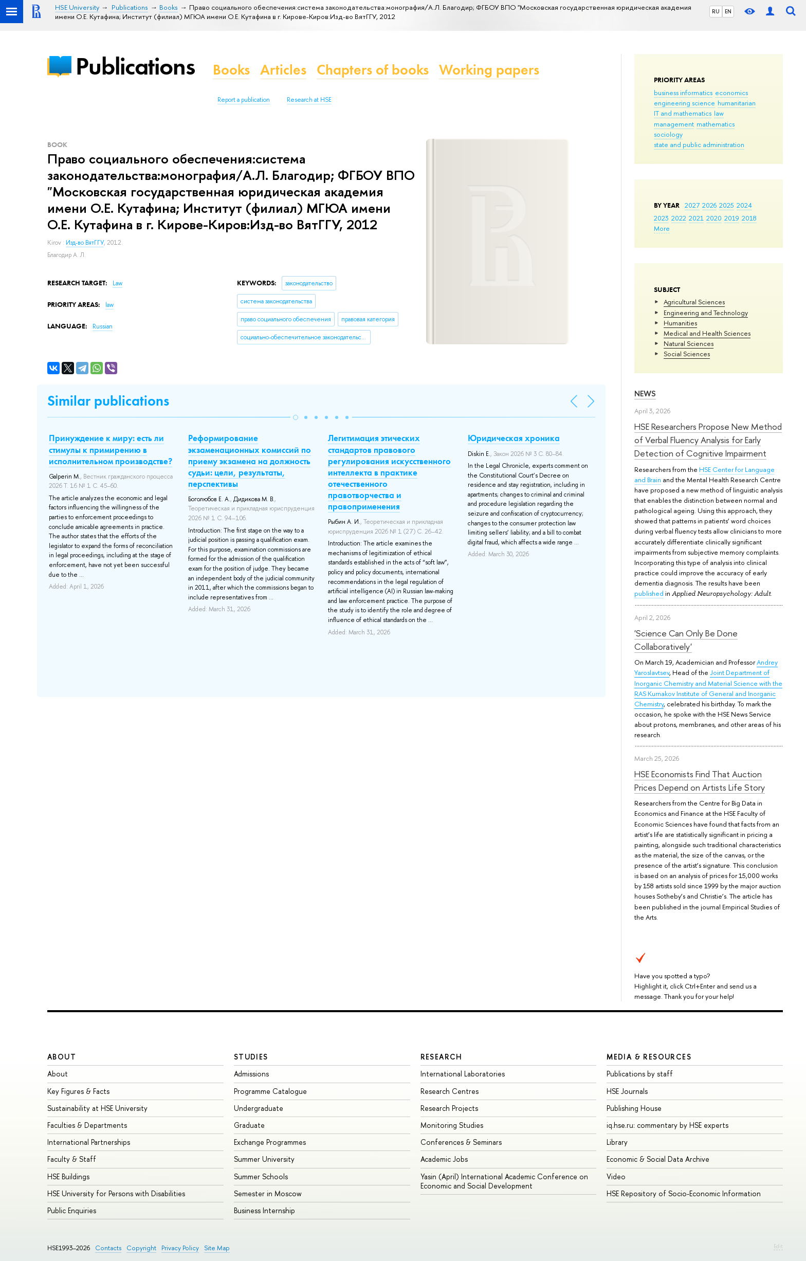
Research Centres (449, 1091)
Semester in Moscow (268, 1193)
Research (441, 1057)
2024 (744, 205)
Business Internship (264, 1210)
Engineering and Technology (706, 312)
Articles (283, 70)
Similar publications (108, 401)
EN (728, 11)
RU (716, 11)
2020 (714, 218)
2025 (726, 205)
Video (616, 1176)
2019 (731, 218)
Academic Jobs (444, 1159)
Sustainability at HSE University (97, 1108)
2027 (692, 205)
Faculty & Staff (71, 1159)
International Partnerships (88, 1142)
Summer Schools (261, 1176)
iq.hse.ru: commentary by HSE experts (667, 1125)
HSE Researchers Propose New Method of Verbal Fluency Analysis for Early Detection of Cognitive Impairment (708, 440)
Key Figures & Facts (78, 1091)
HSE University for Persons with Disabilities (116, 1193)
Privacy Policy (180, 1248)
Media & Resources (649, 1057)
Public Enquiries (71, 1210)
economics (731, 92)
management (674, 124)
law (719, 113)
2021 (696, 218)
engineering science (684, 102)
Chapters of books (373, 70)
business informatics (683, 92)
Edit (778, 1246)
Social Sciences (687, 353)
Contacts (108, 1248)
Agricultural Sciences (694, 301)
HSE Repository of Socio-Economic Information (684, 1193)
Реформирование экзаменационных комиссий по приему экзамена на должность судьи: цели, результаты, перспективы (249, 460)
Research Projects (449, 1108)
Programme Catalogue (270, 1091)
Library (617, 1142)
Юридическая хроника (514, 438)
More (662, 228)
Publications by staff (640, 1074)
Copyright (141, 1248)
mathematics (716, 124)
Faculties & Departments (87, 1125)
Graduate (249, 1125)
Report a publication (243, 100)
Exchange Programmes (270, 1142)
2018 (749, 218)
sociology (668, 134)
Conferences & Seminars (461, 1142)
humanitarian (737, 102)
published (649, 593)
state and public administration (699, 144)
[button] (295, 417)
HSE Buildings (68, 1176)
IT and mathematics (682, 113)
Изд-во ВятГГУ (85, 243)
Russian (103, 326)
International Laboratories (462, 1074)
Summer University (264, 1159)
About (61, 1057)
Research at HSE (309, 100)
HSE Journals (627, 1091)
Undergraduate (258, 1108)
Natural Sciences (688, 343)
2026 (709, 205)
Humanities (680, 322)
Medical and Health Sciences (707, 333)
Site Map (217, 1248)
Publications (135, 66)
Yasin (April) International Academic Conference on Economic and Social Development (504, 1181)
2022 (678, 218)
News (645, 393)
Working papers (489, 70)
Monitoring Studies (451, 1125)
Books (231, 70)
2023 (661, 218)
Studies (251, 1057)
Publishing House (634, 1108)
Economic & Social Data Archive (658, 1159)
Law (117, 283)
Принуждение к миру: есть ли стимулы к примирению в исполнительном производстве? (110, 449)
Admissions (251, 1074)
